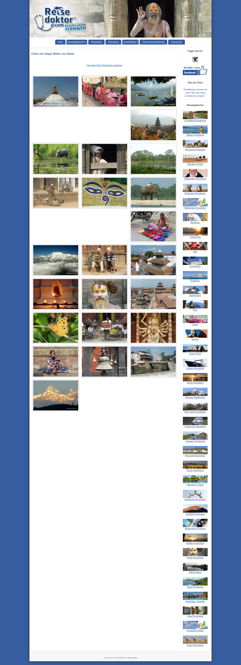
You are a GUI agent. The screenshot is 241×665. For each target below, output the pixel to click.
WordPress (120, 658)
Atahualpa (132, 658)
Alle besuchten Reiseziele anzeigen (104, 65)
